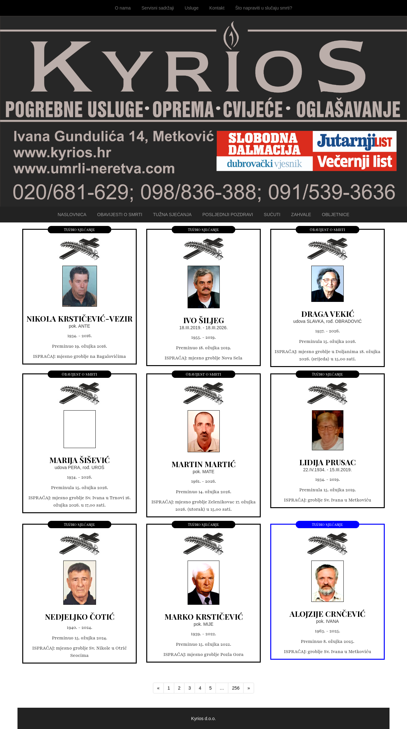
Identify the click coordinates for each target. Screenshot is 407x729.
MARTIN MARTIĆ (203, 464)
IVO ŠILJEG (203, 320)
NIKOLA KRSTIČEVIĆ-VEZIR (79, 318)
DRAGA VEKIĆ (327, 314)
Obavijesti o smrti (119, 214)
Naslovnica (72, 214)
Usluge (192, 7)
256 (235, 688)
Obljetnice (335, 214)
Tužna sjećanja (172, 214)
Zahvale (301, 214)
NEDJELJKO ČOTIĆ (79, 616)
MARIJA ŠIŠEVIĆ (79, 460)
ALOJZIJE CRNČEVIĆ (327, 614)
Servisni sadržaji (157, 7)
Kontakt (216, 7)
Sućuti (272, 214)
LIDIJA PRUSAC (327, 462)
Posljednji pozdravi (227, 214)
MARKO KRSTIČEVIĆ (203, 616)
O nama (123, 7)
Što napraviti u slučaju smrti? (263, 7)
